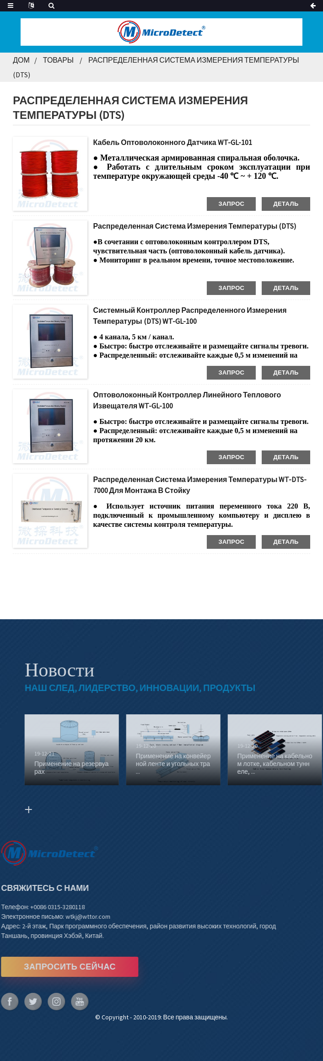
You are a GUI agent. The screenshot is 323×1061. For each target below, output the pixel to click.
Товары (58, 59)
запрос (231, 204)
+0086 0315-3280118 (40, 907)
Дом (21, 59)
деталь (285, 204)
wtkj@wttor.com (70, 916)
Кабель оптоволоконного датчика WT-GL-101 (172, 142)
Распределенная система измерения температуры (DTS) (194, 225)
